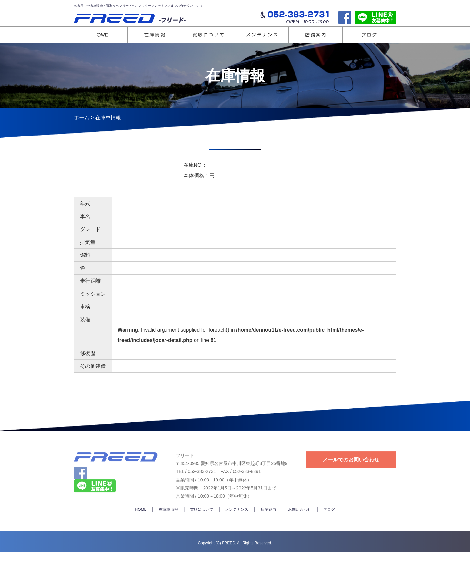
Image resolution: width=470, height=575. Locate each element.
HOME (141, 532)
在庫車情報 (168, 532)
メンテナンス (236, 532)
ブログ (329, 532)
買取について (201, 532)
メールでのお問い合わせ (351, 473)
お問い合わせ (299, 532)
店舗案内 (268, 532)
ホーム (81, 117)
